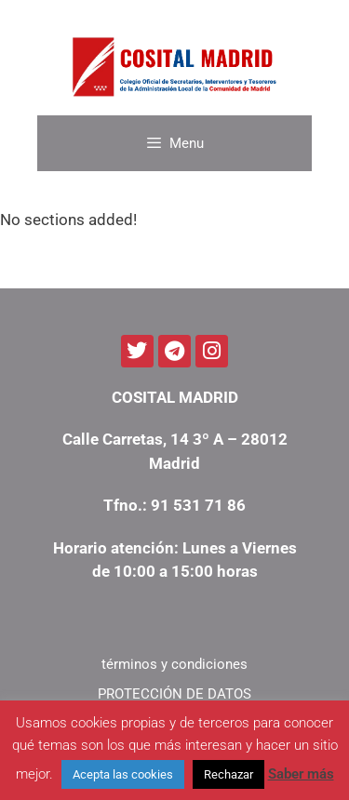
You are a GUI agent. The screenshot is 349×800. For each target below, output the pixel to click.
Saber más (301, 774)
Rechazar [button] (228, 774)
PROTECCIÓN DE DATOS (174, 694)
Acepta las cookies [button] (123, 774)
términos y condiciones (174, 664)
